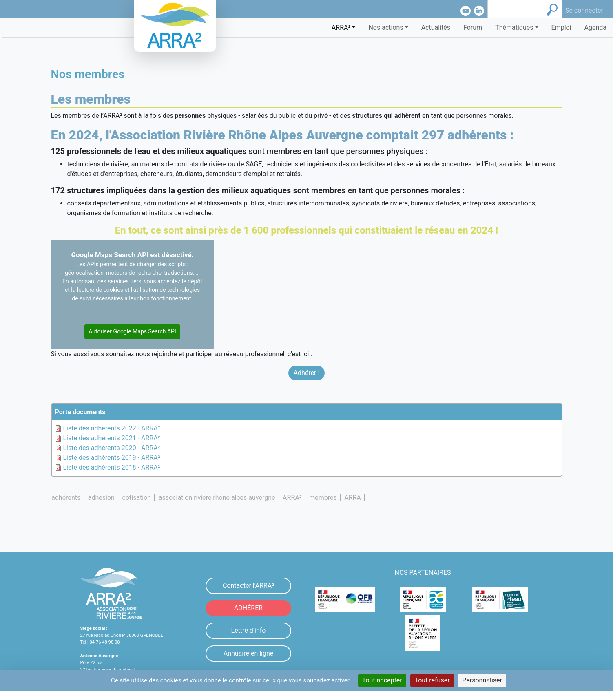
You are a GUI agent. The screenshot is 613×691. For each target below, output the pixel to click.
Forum (472, 27)
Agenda (595, 27)
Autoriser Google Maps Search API (132, 331)
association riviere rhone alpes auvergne (217, 497)
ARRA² (292, 497)
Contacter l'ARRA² (248, 585)
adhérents (65, 497)
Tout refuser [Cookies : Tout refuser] (431, 680)
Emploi (561, 27)
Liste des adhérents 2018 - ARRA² (111, 467)
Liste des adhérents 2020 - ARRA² (111, 448)
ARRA (352, 497)
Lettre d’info (248, 630)
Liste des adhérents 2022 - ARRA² (111, 428)
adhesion (101, 497)
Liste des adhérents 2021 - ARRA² (111, 438)
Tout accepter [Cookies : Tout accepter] (382, 680)
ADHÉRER (248, 608)
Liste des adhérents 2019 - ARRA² (111, 457)
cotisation (136, 497)
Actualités (435, 27)
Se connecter (584, 10)
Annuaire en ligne (249, 653)
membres (323, 497)
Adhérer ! (306, 373)
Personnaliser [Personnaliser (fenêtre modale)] (482, 680)
